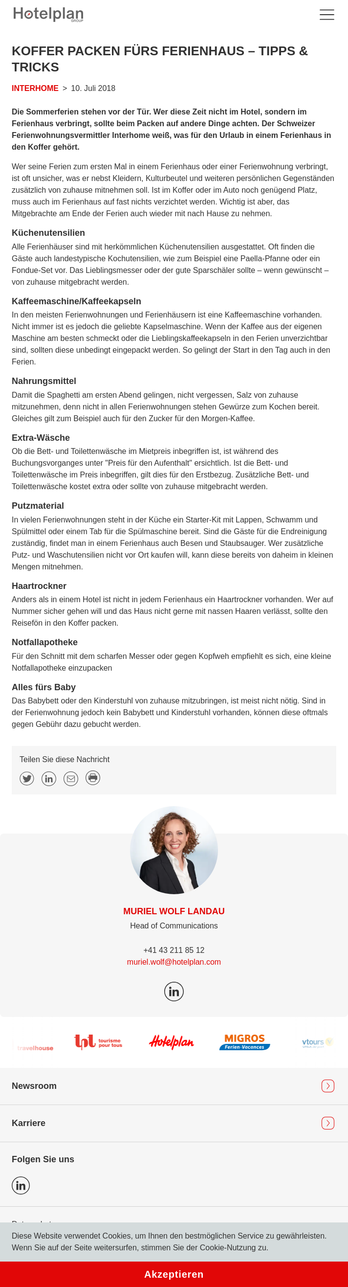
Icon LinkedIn (21, 1185)
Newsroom (34, 1086)
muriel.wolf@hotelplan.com (174, 962)
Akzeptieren (174, 1274)
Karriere (28, 1123)
